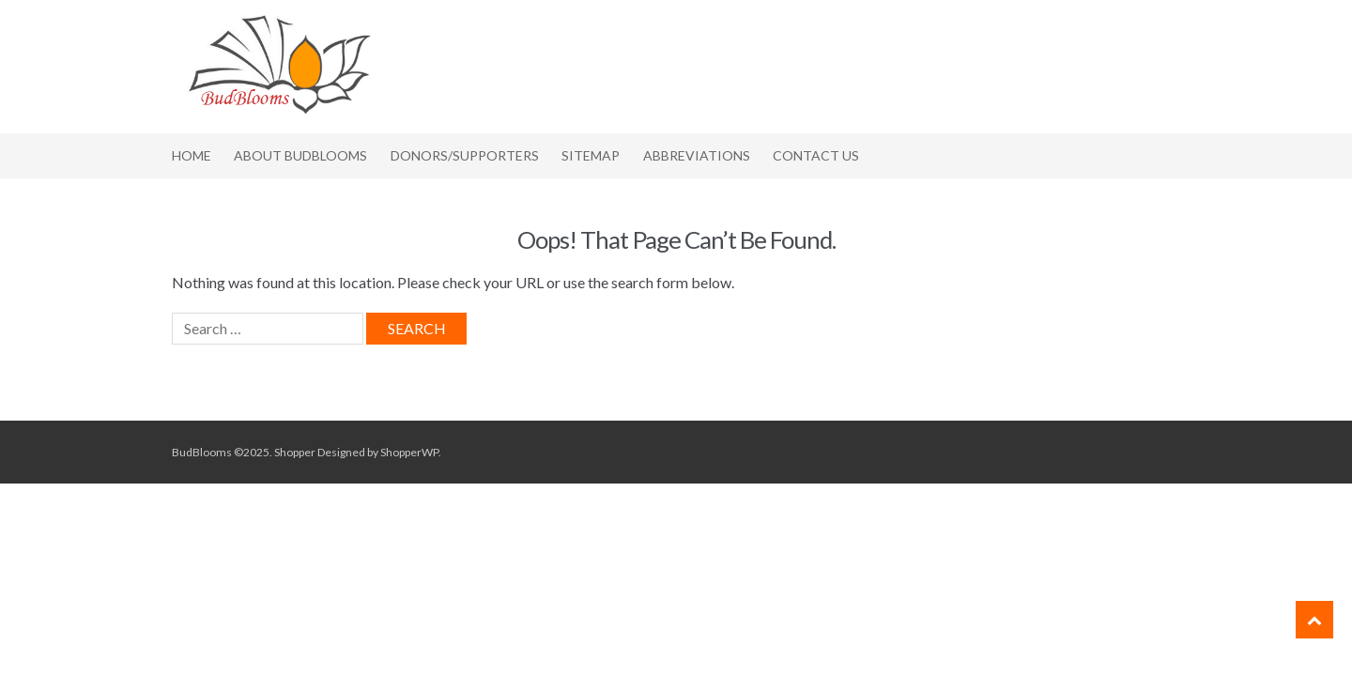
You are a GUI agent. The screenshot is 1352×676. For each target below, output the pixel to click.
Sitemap (590, 155)
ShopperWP (409, 452)
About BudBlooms (300, 155)
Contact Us (816, 155)
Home (191, 155)
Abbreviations (696, 155)
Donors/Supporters (465, 155)
